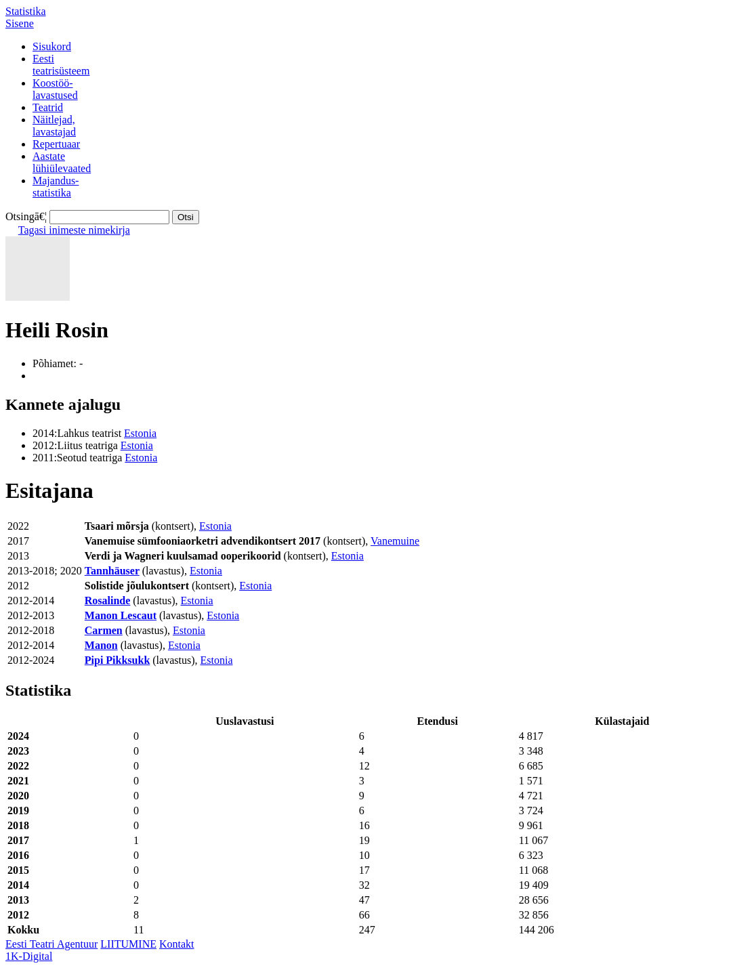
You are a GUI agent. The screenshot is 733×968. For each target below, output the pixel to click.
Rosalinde (108, 600)
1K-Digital (28, 956)
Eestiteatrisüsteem (61, 65)
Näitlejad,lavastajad (54, 126)
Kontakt (176, 944)
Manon (101, 645)
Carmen (104, 630)
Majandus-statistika (56, 186)
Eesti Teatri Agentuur (51, 944)
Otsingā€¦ (26, 216)
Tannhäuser (112, 570)
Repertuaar (56, 144)
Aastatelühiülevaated (62, 162)
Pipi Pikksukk (117, 660)
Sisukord (52, 46)
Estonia (140, 433)
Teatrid (48, 107)
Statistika (25, 11)
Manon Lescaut (120, 615)
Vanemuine (395, 541)
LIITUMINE (128, 944)
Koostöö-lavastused (55, 89)
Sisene (19, 23)
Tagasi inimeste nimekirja (74, 230)
